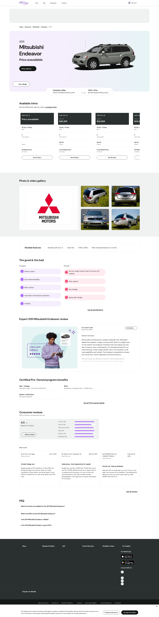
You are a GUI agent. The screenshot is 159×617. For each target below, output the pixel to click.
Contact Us (54, 603)
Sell (44, 3)
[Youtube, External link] (122, 577)
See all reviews (133, 492)
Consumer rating (59, 90)
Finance (64, 3)
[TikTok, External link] (122, 572)
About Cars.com (43, 603)
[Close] (156, 606)
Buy (37, 3)
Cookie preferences (111, 612)
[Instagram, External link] (122, 580)
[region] (79, 610)
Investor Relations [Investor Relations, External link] (67, 603)
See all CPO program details (94, 403)
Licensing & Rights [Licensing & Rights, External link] (91, 603)
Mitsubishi (36, 27)
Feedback (118, 603)
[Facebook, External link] (122, 574)
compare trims (51, 107)
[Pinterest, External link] (122, 583)
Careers (79, 603)
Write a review (28, 435)
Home (21, 27)
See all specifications (97, 310)
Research (53, 3)
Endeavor (44, 27)
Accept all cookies (130, 612)
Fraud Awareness (106, 603)
